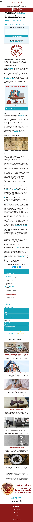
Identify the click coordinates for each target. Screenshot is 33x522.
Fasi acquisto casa (9, 283)
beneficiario (7, 189)
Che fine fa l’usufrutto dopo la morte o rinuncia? (17, 23)
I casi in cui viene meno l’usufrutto (13, 21)
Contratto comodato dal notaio (11, 280)
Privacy (18, 513)
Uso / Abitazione (16, 322)
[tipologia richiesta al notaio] (16, 36)
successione (17, 247)
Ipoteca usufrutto (9, 293)
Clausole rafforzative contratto (11, 277)
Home (6, 12)
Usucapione (7, 296)
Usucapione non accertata (10, 298)
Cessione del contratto (9, 281)
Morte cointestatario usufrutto (11, 294)
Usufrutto (7, 287)
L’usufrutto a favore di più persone (13, 20)
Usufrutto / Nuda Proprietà (10, 13)
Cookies (16, 516)
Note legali (15, 513)
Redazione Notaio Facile (11, 337)
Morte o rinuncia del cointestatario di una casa (16, 24)
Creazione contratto (8, 276)
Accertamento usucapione (10, 297)
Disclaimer (16, 515)
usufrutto (21, 115)
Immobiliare (10, 12)
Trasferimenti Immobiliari (18, 12)
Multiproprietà (7, 304)
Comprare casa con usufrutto (11, 290)
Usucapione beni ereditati (10, 300)
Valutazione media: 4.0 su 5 (16, 333)
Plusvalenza (7, 301)
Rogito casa (7, 303)
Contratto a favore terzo (10, 279)
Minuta (7, 284)
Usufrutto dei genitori (9, 291)
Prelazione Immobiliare (9, 307)
